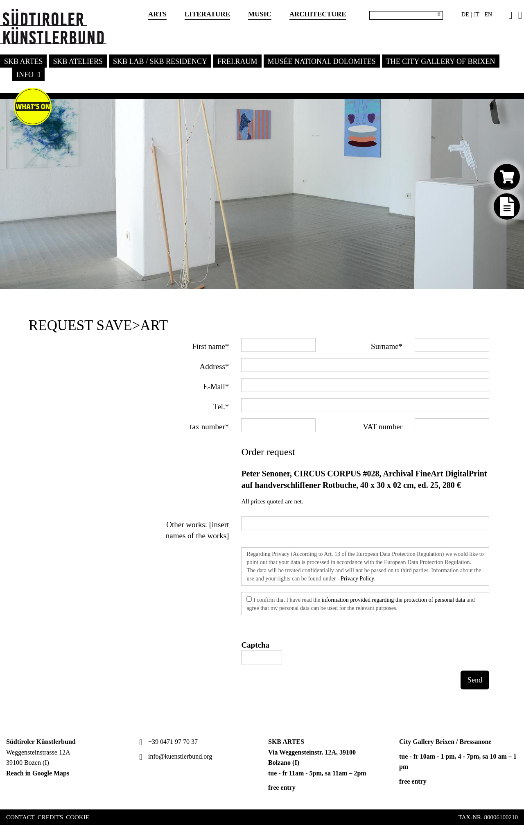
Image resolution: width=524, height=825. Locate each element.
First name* (210, 346)
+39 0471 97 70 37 (167, 741)
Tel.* (221, 406)
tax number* (209, 426)
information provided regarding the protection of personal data (393, 600)
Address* (214, 366)
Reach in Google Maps (37, 773)
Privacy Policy (357, 579)
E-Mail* (216, 386)
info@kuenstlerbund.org (174, 756)
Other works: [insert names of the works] (197, 530)
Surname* (386, 346)
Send (475, 680)
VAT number (382, 426)
